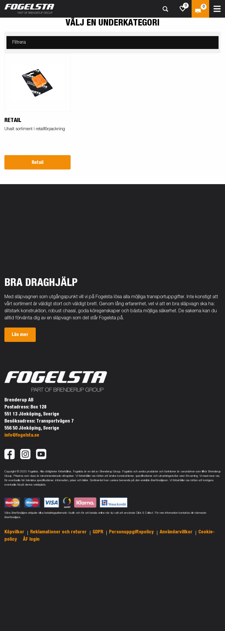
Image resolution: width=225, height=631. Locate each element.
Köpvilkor (14, 532)
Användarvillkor (177, 532)
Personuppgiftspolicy (132, 532)
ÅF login (31, 539)
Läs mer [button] (20, 334)
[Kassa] (200, 9)
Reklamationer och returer (59, 532)
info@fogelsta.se (21, 435)
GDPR (98, 532)
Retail (37, 162)
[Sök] (165, 9)
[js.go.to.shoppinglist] (183, 9)
